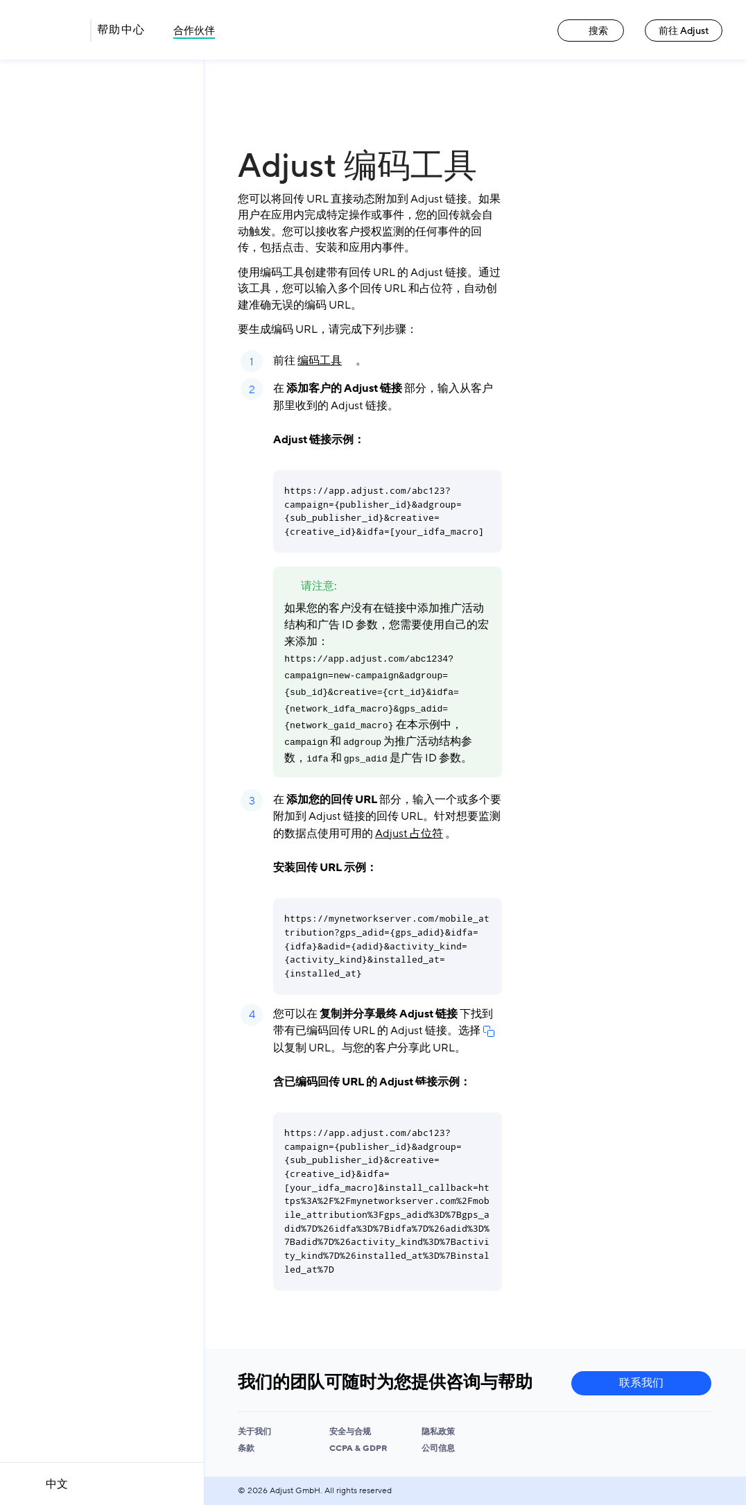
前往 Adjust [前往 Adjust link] (684, 30)
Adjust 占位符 (409, 833)
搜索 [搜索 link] (590, 30)
